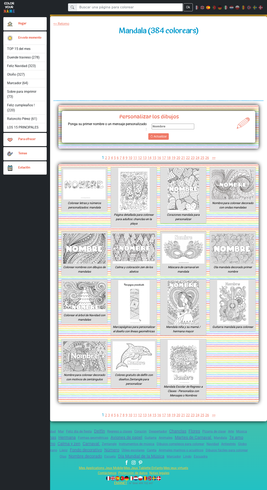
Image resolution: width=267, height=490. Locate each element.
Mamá (71, 454)
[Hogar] (10, 24)
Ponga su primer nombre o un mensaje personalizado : (116, 126)
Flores (205, 435)
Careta (191, 454)
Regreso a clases (124, 436)
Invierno (64, 448)
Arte (245, 436)
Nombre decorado (106, 460)
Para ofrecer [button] (27, 141)
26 (208, 158)
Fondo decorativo (120, 454)
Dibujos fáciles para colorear (53, 461)
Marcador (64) (17, 84)
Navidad (241, 448)
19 (173, 158)
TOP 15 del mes (19, 50)
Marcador (200, 461)
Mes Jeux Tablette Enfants (144, 472)
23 (193, 158)
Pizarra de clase (227, 436)
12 (139, 158)
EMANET (120, 487)
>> (215, 158)
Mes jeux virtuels (178, 472)
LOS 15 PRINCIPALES (24, 129)
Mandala (241, 442)
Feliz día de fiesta (80, 436)
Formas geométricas (106, 442)
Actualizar (158, 136)
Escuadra (229, 461)
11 (134, 158)
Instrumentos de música (159, 448)
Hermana (78, 441)
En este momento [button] (24, 39)
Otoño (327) (16, 76)
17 (164, 158)
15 (154, 158)
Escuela (132, 461)
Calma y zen (87, 448)
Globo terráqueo (51, 454)
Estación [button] (24, 169)
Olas (82, 461)
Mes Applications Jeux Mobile (98, 472)
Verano (84, 454)
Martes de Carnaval (213, 441)
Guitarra (167, 442)
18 (169, 158)
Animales (184, 442)
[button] (10, 39)
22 (188, 158)
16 (159, 158)
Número (148, 454)
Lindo (214, 461)
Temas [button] (22, 155)
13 (144, 158)
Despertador (166, 436)
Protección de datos (133, 477)
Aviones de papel (142, 441)
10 (130, 158)
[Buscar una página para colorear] (130, 7)
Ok (188, 7)
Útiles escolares (171, 454)
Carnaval (110, 448)
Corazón (147, 436)
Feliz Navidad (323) (21, 67)
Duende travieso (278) (23, 59)
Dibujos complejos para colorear (207, 448)
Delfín (103, 435)
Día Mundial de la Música (165, 460)
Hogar (22, 23)
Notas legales (162, 477)
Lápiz (96, 454)
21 (183, 158)
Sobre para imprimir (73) (21, 95)
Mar (62, 436)
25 (203, 158)
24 (198, 158)
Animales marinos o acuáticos (223, 454)
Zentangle (130, 448)
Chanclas (188, 435)
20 (178, 158)
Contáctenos (104, 477)
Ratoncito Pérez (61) (22, 120)
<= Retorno (62, 23)
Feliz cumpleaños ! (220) (21, 109)
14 (149, 158)
